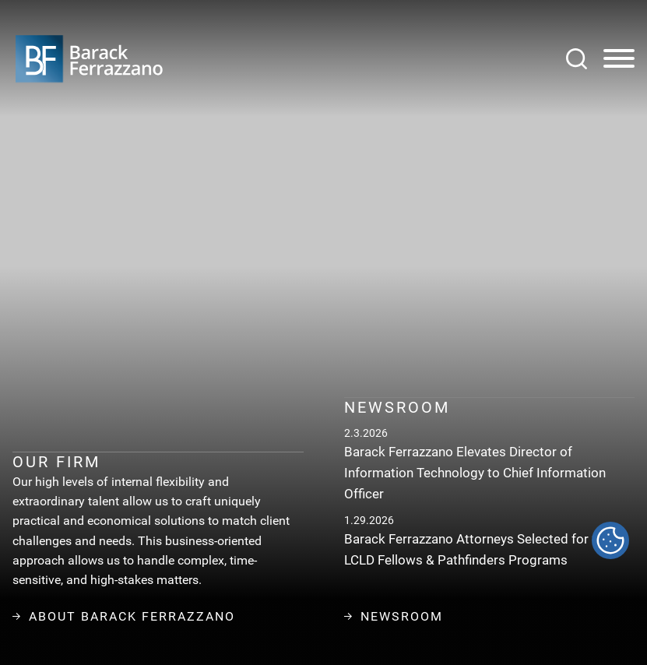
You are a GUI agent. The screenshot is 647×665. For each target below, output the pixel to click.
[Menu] (619, 59)
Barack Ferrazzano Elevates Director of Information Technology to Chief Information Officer (475, 472)
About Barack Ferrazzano (123, 616)
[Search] (576, 58)
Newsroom (393, 616)
